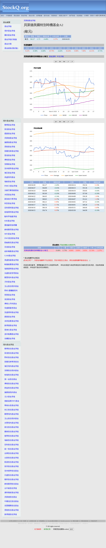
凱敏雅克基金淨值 (11, 242)
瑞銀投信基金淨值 (11, 440)
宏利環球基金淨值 (11, 208)
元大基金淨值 (9, 397)
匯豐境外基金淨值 (11, 277)
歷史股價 (17, 15)
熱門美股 (72, 15)
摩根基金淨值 (9, 160)
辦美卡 (92, 15)
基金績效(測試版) (10, 48)
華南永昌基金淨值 (11, 405)
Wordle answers (65, 521)
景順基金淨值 (9, 147)
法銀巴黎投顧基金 (11, 190)
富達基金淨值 (9, 129)
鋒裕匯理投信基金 (11, 484)
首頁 (2, 15)
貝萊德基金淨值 (10, 138)
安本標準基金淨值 (11, 168)
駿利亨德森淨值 (10, 216)
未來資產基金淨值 (11, 321)
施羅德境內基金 (10, 392)
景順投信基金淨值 (11, 510)
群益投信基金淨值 (11, 388)
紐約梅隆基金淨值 (11, 251)
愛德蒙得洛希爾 (10, 225)
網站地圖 (75, 521)
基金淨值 (24, 15)
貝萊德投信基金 (10, 497)
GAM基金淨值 (9, 256)
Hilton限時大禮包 (53, 523)
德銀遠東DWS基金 (11, 401)
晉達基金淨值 (9, 155)
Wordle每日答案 (53, 521)
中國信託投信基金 (11, 501)
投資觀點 (79, 15)
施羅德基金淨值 (10, 142)
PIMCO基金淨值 (10, 186)
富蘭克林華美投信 (11, 362)
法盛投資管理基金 (11, 273)
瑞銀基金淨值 (9, 181)
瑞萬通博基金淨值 (11, 269)
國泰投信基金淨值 (11, 431)
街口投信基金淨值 (11, 410)
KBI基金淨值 (9, 221)
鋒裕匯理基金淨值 (11, 229)
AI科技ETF (85, 523)
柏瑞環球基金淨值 (11, 212)
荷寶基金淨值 (9, 295)
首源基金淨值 (9, 299)
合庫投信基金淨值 (11, 453)
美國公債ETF (63, 15)
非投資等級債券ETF (75, 523)
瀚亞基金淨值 (9, 173)
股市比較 (47, 15)
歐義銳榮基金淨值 (11, 264)
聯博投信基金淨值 (11, 349)
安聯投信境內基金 (11, 370)
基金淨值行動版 (10, 39)
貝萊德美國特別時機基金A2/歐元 (36, 250)
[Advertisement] (68, 7)
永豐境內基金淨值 (11, 423)
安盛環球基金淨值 (11, 312)
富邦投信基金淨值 (11, 466)
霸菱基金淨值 (9, 133)
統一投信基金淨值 (11, 449)
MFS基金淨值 (9, 234)
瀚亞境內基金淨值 (11, 366)
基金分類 (32, 15)
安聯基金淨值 (9, 164)
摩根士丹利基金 (10, 304)
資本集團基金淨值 (11, 334)
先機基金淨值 (9, 338)
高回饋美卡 (45, 523)
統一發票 (23, 521)
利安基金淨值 (9, 203)
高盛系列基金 (9, 177)
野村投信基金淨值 (11, 357)
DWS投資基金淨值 (11, 238)
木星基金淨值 (9, 195)
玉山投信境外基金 (11, 286)
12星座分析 (32, 521)
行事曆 (86, 15)
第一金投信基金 (10, 379)
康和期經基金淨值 (11, 492)
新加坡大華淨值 (10, 199)
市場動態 (9, 15)
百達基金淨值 (9, 247)
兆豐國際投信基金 (11, 506)
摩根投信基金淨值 (11, 383)
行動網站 (42, 521)
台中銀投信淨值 (10, 488)
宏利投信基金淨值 (11, 445)
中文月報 (60, 56)
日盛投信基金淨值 (11, 475)
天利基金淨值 (9, 282)
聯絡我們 (94, 521)
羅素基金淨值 (9, 317)
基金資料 (52, 56)
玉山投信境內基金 (11, 418)
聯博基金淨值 (9, 125)
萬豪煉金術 (37, 523)
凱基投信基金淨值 (11, 462)
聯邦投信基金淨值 (11, 479)
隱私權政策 (84, 521)
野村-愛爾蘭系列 (10, 290)
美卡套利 (30, 523)
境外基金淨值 (9, 31)
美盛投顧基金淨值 (11, 260)
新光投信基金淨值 (11, 427)
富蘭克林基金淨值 (11, 151)
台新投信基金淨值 (11, 458)
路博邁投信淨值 (10, 514)
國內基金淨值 (9, 35)
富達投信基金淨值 (11, 353)
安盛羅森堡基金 (10, 308)
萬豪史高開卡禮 (22, 523)
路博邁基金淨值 (10, 325)
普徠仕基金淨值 (10, 330)
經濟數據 (39, 15)
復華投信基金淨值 (11, 436)
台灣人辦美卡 (13, 521)
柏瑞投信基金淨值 (11, 375)
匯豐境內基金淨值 (11, 414)
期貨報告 (54, 15)
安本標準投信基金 (11, 471)
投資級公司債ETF (64, 523)
